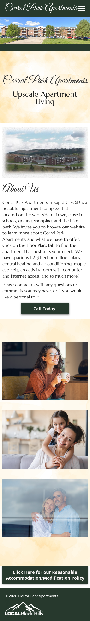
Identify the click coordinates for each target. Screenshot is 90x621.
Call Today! (45, 308)
